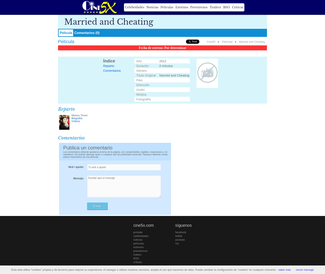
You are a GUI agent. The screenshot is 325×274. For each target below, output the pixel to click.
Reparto (108, 66)
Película (66, 33)
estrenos (138, 247)
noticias (137, 239)
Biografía (77, 118)
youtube (180, 239)
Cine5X (211, 41)
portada (137, 232)
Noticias (152, 7)
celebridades (141, 236)
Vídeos (76, 121)
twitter (179, 236)
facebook (180, 232)
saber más (284, 269)
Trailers (215, 7)
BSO (226, 7)
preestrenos (140, 250)
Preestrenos (199, 7)
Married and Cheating (252, 41)
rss (177, 243)
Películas (166, 7)
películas (138, 243)
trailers (137, 254)
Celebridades (134, 7)
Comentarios (112, 70)
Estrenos (181, 7)
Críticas (237, 7)
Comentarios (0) (86, 33)
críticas (137, 262)
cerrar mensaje (305, 269)
